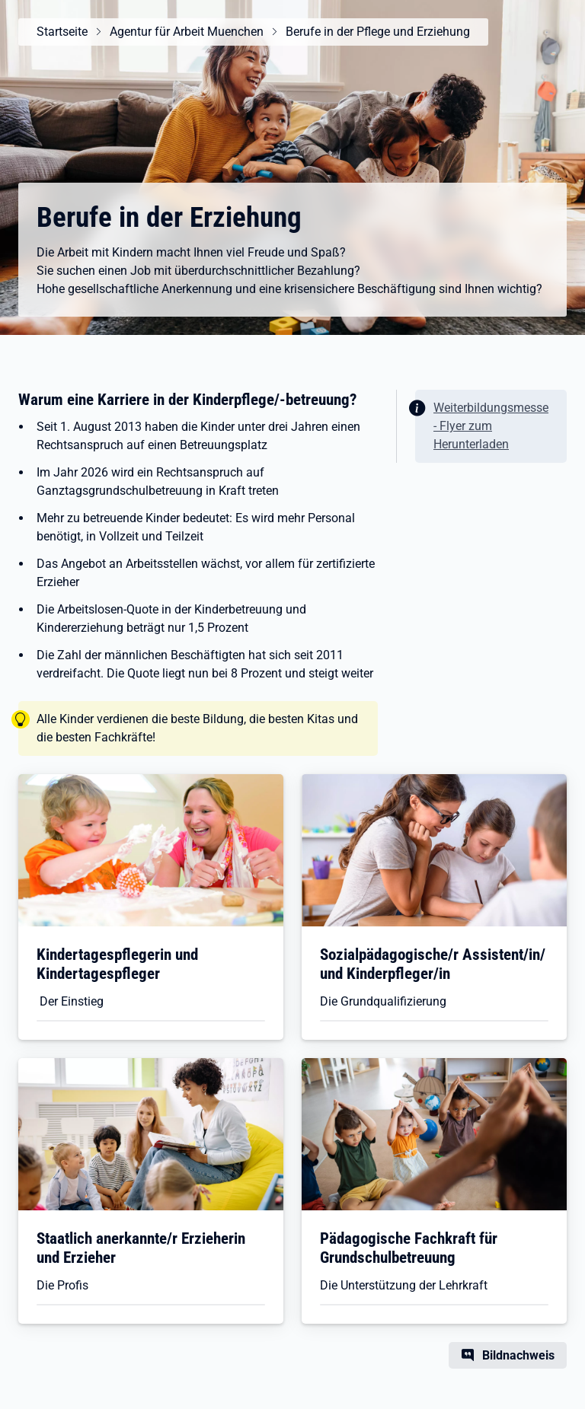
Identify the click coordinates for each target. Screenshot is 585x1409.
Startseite (62, 31)
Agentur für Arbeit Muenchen (187, 31)
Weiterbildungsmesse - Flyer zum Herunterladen (490, 425)
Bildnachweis (518, 1355)
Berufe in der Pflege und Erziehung (378, 31)
